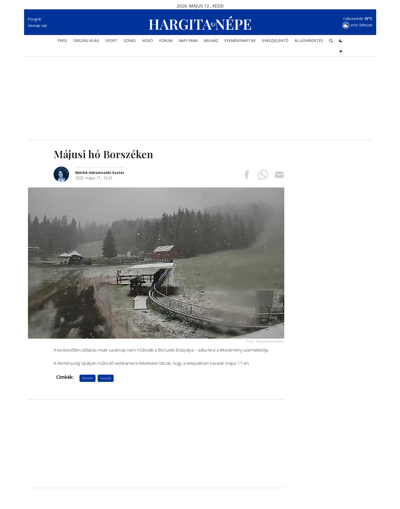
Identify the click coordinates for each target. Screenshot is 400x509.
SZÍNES (129, 40)
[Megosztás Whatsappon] (263, 176)
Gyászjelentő (275, 40)
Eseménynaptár (240, 40)
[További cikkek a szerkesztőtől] (64, 169)
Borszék (87, 378)
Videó (147, 40)
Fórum (165, 40)
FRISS (62, 40)
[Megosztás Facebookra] (247, 176)
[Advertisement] (200, 96)
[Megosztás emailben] (279, 176)
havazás (105, 378)
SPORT (111, 40)
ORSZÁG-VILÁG (86, 40)
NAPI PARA (188, 40)
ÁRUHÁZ (211, 40)
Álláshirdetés (309, 40)
